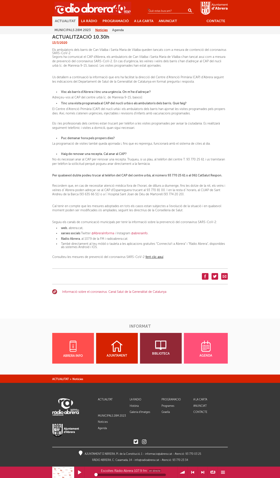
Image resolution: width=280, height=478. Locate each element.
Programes (168, 405)
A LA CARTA (200, 399)
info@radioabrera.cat (147, 460)
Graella (166, 412)
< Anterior (193, 472)
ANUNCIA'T (200, 406)
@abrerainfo (139, 233)
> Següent (203, 472)
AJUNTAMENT (117, 349)
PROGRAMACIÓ (171, 399)
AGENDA (205, 349)
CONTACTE (200, 412)
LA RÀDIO (135, 399)
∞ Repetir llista (213, 472)
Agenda (102, 428)
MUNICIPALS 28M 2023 (112, 415)
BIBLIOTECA (161, 348)
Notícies (77, 379)
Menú (223, 472)
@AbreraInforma (103, 233)
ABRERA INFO (73, 349)
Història (134, 405)
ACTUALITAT (60, 379)
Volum (183, 472)
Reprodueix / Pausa (79, 472)
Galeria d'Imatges (140, 412)
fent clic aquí (154, 257)
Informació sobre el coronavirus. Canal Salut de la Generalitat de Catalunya (114, 291)
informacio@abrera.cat (158, 453)
